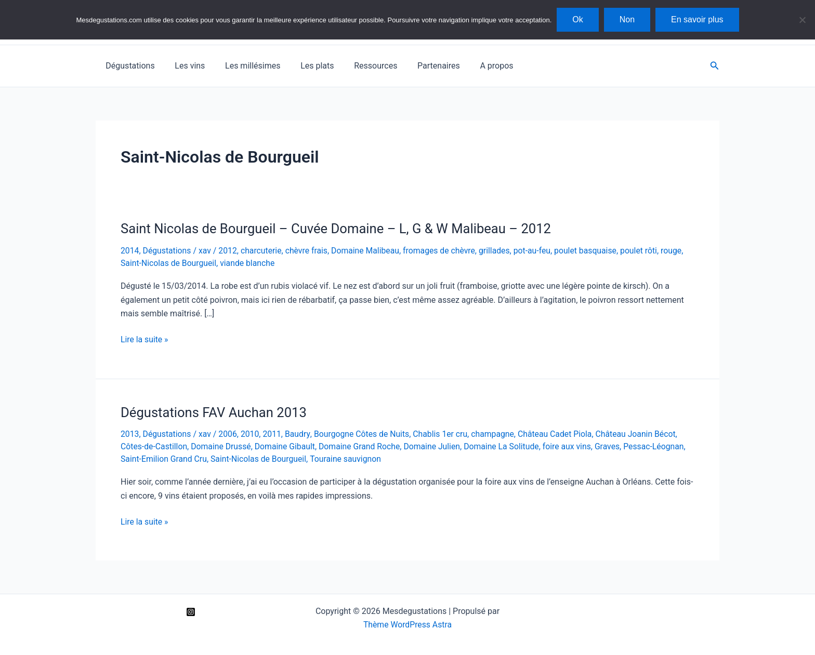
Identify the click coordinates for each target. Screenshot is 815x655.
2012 (229, 251)
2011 (274, 433)
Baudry (299, 433)
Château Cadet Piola (560, 433)
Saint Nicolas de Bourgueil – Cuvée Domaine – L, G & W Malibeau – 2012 (339, 228)
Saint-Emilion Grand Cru (164, 457)
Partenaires (419, 66)
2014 (130, 251)
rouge (679, 251)
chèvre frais (309, 251)
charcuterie (263, 251)
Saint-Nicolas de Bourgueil (169, 263)
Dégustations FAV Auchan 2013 (215, 411)
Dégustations (128, 66)
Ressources (360, 66)
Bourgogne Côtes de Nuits (364, 433)
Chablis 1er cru (443, 433)
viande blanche (249, 263)
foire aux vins (573, 445)
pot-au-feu (537, 251)
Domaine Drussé (222, 445)
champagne (497, 433)
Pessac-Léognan (661, 445)
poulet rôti (646, 251)
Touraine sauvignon (348, 457)
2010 (251, 433)
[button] (714, 65)
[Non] (802, 20)
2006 (229, 433)
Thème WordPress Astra (408, 623)
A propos (474, 66)
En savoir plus (697, 19)
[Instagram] (190, 610)
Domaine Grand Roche (363, 445)
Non (627, 19)
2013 (130, 433)
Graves (614, 445)
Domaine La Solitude (507, 445)
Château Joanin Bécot (642, 433)
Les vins (184, 66)
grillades (500, 251)
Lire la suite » (145, 339)
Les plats (305, 66)
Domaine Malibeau (368, 251)
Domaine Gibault (287, 445)
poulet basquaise (592, 251)
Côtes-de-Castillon (154, 445)
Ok (577, 19)
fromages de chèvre (443, 251)
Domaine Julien (436, 445)
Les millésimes (243, 66)
